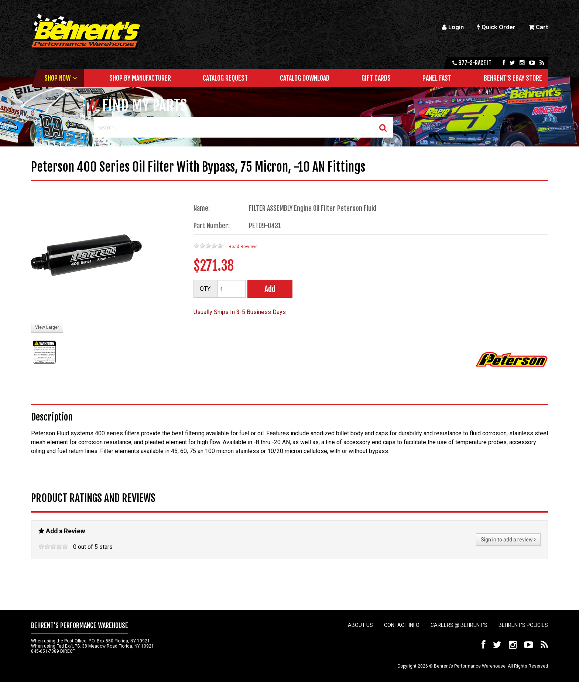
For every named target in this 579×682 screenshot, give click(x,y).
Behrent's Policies (523, 625)
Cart (538, 27)
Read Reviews (243, 246)
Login (453, 27)
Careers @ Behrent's (459, 625)
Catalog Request (225, 78)
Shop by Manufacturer (140, 78)
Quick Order (496, 27)
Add (269, 289)
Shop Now (57, 78)
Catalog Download (304, 78)
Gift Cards (376, 78)
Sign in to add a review (508, 540)
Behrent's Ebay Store (513, 78)
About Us (360, 625)
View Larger (47, 327)
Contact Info (401, 625)
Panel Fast (436, 78)
